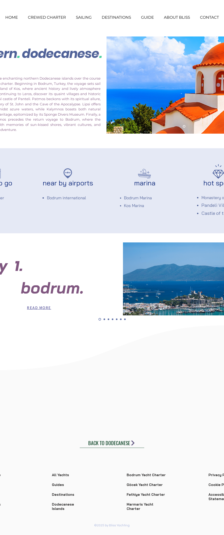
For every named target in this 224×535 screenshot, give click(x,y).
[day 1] (100, 319)
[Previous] (113, 85)
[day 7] (125, 319)
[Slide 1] (184, 126)
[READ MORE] (39, 308)
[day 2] (104, 319)
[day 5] (116, 319)
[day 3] (108, 319)
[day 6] (121, 319)
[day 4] (112, 319)
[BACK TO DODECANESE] (112, 443)
